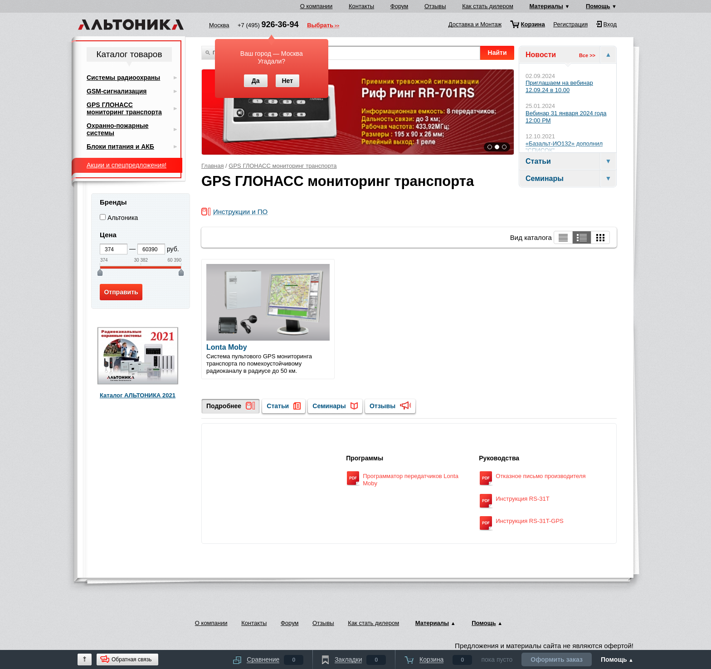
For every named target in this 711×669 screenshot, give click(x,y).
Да (256, 80)
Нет (287, 80)
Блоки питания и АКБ (120, 146)
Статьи (278, 406)
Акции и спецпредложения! (126, 165)
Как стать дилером (487, 6)
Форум (399, 6)
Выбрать (320, 26)
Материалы (546, 6)
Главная (212, 165)
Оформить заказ (557, 659)
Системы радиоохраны (123, 77)
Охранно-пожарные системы (118, 129)
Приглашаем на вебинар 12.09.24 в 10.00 (559, 86)
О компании (316, 6)
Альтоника (122, 217)
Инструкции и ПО (240, 212)
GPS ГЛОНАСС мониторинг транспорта (282, 165)
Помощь (598, 6)
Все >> (587, 55)
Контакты (361, 6)
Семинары (329, 406)
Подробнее (223, 406)
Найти (497, 52)
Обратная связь (131, 659)
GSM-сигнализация (116, 91)
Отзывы (435, 6)
